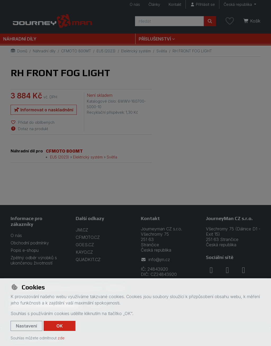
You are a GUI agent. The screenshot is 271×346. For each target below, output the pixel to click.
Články (154, 4)
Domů (19, 51)
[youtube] (243, 270)
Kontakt (175, 4)
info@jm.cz (155, 259)
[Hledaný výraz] (169, 21)
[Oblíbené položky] (229, 21)
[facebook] (211, 270)
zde (61, 338)
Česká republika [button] (238, 4)
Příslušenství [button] (155, 39)
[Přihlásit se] (202, 4)
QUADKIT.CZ (88, 259)
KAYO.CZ (84, 252)
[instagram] (227, 270)
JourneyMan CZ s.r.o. (229, 218)
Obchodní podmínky (30, 242)
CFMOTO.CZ (88, 237)
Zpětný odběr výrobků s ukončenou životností (34, 260)
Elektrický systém (136, 51)
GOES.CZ (85, 244)
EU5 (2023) (106, 51)
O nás (135, 4)
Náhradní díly (20, 39)
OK (59, 326)
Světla (161, 51)
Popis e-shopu (25, 250)
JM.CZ (82, 230)
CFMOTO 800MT (76, 51)
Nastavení (26, 326)
